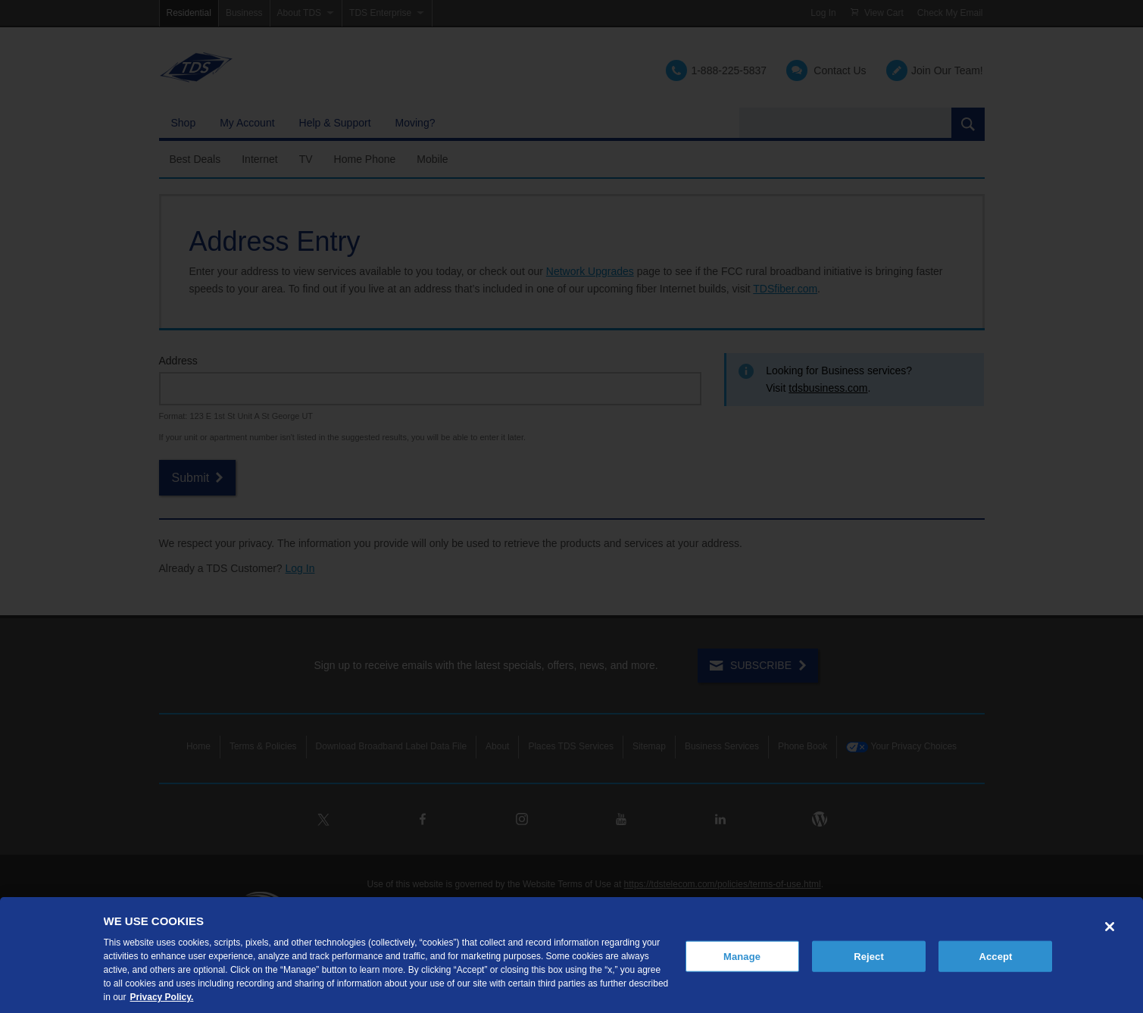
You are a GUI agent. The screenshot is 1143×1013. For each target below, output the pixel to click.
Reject (869, 955)
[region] (571, 955)
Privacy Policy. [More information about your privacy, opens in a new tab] (162, 997)
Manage (741, 955)
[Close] (1109, 926)
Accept (995, 955)
